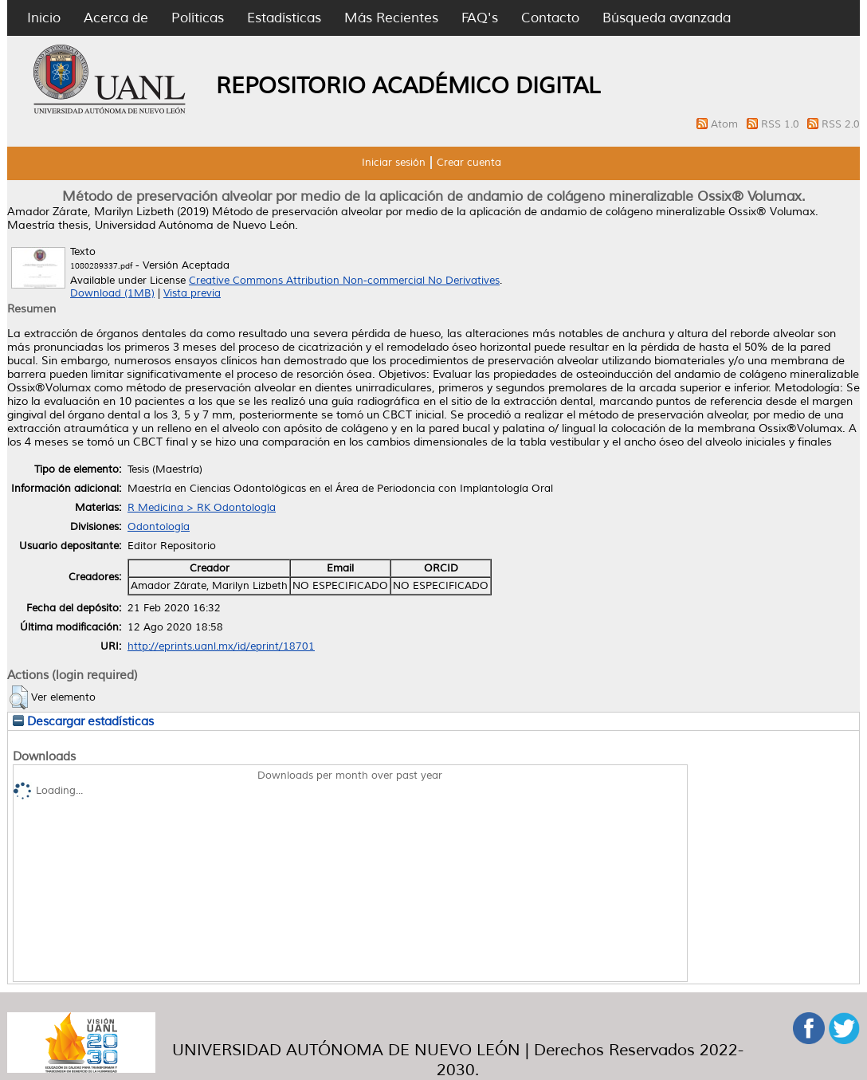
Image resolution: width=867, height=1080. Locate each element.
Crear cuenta (469, 162)
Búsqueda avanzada (666, 18)
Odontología (159, 526)
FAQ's (479, 18)
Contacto (550, 18)
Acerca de (116, 18)
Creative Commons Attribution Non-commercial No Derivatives (344, 280)
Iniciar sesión (394, 162)
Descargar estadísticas (83, 721)
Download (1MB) (112, 293)
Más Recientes (391, 18)
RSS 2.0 (841, 124)
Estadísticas (284, 18)
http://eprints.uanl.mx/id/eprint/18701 (221, 646)
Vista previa (192, 293)
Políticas (197, 18)
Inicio (44, 18)
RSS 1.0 (781, 124)
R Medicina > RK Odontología (202, 507)
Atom (726, 124)
